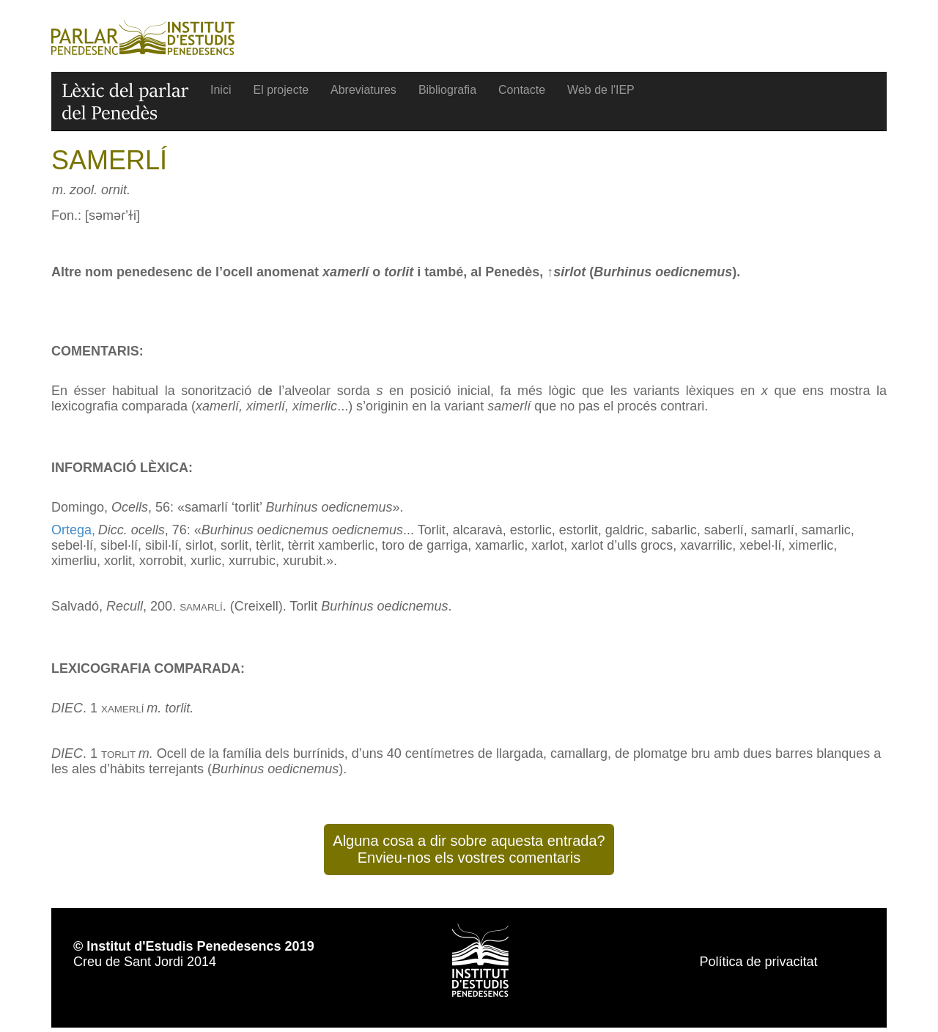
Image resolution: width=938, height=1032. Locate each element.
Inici (220, 90)
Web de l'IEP (601, 90)
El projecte (281, 90)
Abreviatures (363, 90)
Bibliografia (447, 90)
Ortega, (73, 530)
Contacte (521, 90)
